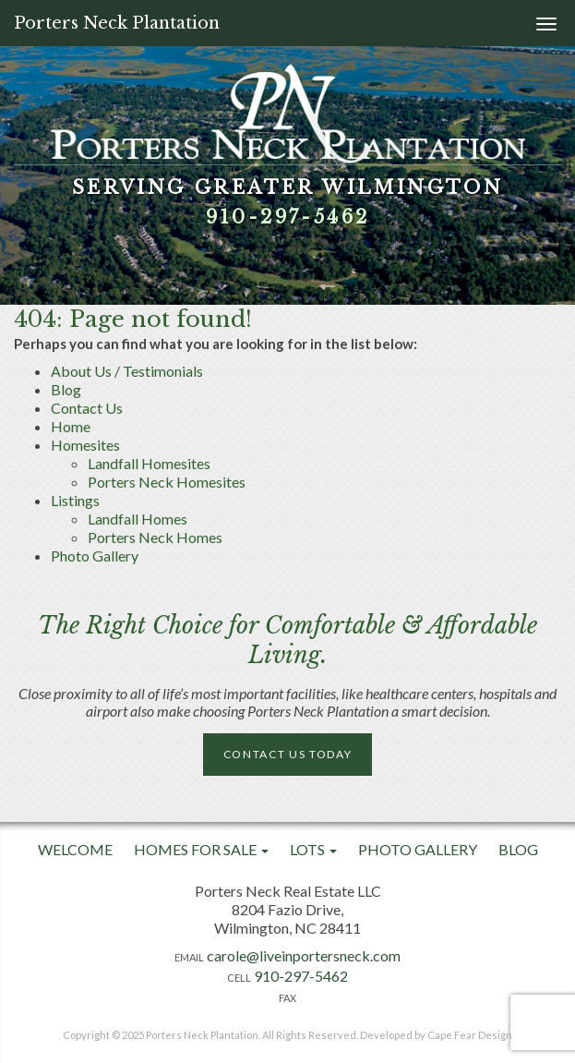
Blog (66, 389)
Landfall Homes (137, 518)
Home (70, 426)
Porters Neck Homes (155, 537)
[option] (287, 152)
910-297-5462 (288, 217)
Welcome (75, 849)
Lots (313, 849)
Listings (75, 500)
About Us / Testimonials (127, 371)
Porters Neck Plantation (117, 23)
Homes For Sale (201, 849)
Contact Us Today (288, 754)
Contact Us (87, 408)
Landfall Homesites (149, 463)
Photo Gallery (94, 555)
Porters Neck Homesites (167, 481)
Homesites (85, 444)
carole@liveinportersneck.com (304, 955)
